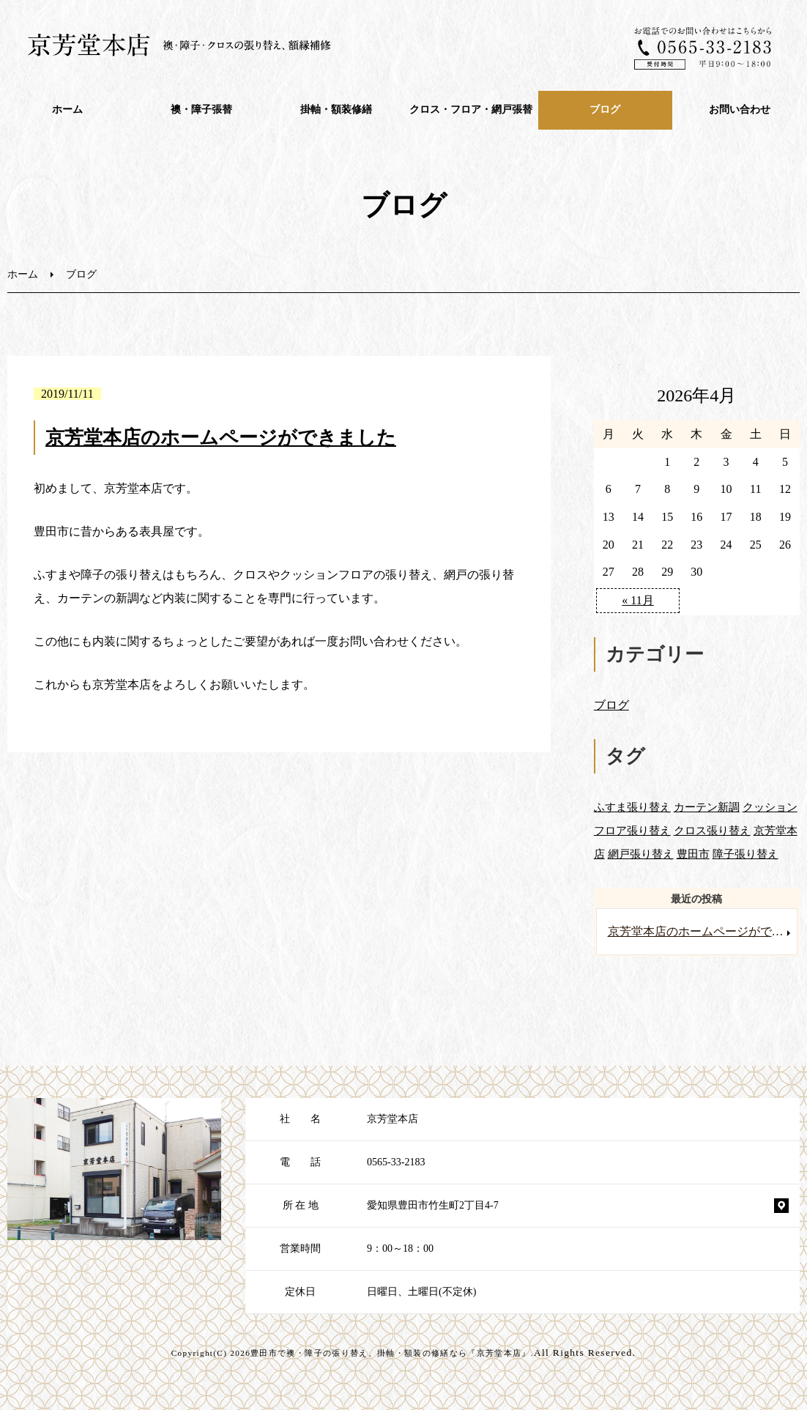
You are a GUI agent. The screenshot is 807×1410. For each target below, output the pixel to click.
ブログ (605, 109)
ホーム (67, 109)
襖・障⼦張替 (201, 109)
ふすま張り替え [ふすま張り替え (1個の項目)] (632, 807)
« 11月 (637, 600)
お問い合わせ (739, 109)
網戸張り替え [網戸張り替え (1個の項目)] (641, 853)
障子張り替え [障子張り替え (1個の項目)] (745, 853)
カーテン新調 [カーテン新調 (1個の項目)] (707, 807)
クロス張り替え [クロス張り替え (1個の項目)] (712, 830)
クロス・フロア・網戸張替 (470, 109)
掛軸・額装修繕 (336, 109)
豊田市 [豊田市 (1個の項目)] (693, 853)
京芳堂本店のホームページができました (220, 437)
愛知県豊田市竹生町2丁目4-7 (433, 1205)
